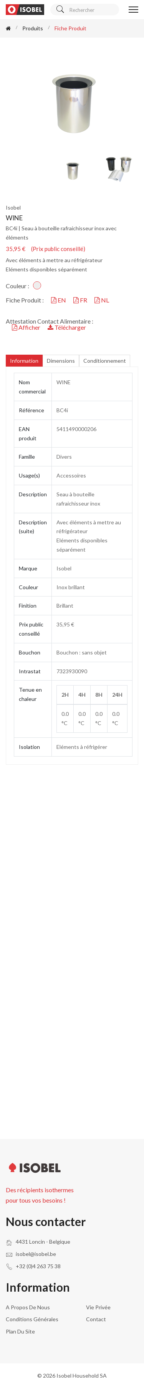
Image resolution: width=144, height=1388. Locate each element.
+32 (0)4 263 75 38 (38, 1266)
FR (80, 300)
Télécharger (67, 327)
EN (59, 300)
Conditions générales (32, 1319)
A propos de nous (28, 1307)
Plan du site (20, 1331)
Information (24, 360)
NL (101, 300)
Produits (32, 28)
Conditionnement (104, 360)
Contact (96, 1319)
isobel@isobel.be (36, 1254)
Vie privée (98, 1307)
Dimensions (61, 360)
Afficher (26, 327)
